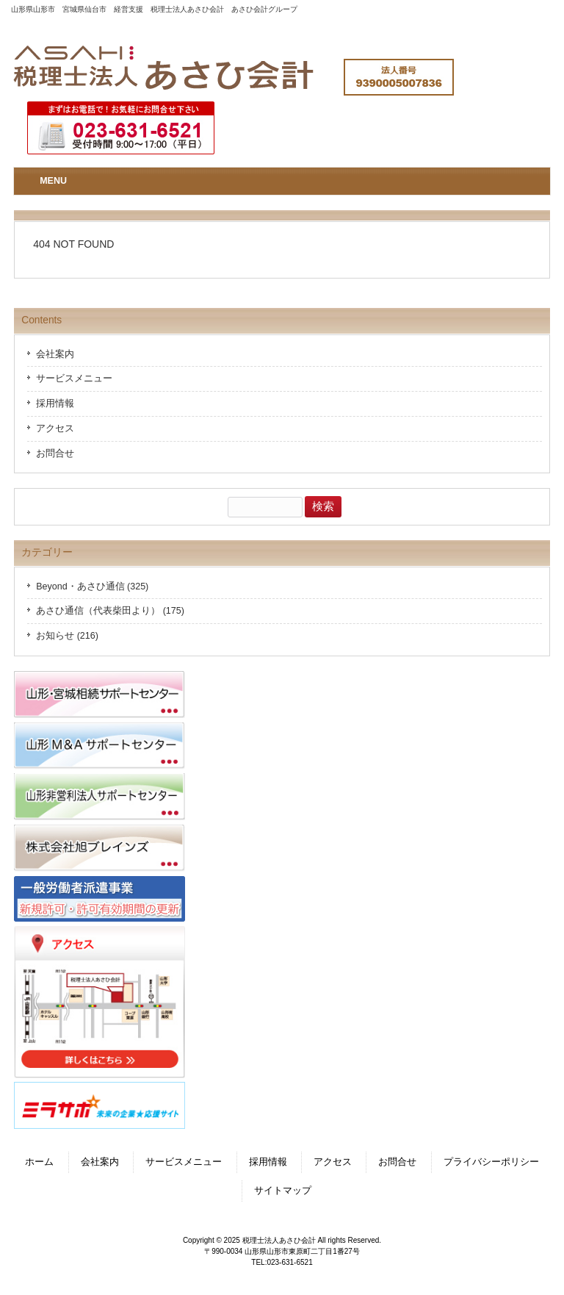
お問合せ (55, 453)
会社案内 (55, 354)
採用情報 (55, 403)
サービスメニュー (74, 378)
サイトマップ (282, 1190)
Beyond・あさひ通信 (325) (92, 586)
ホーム (39, 1162)
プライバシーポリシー (491, 1162)
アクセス (55, 428)
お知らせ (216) (67, 636)
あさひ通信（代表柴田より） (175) (110, 611)
